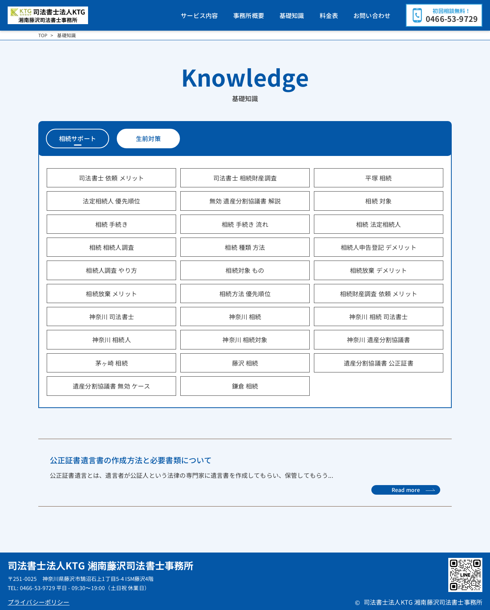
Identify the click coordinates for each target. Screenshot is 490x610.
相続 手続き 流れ (245, 224)
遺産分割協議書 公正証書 (378, 362)
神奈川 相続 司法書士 (378, 316)
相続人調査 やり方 (111, 270)
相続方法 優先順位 (244, 293)
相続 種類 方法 (245, 247)
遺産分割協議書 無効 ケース (111, 385)
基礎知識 (291, 15)
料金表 (329, 15)
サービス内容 (199, 15)
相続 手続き (111, 224)
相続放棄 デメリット (378, 270)
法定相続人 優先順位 (111, 200)
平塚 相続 (378, 177)
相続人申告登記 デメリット (378, 247)
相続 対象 (378, 200)
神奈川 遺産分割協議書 (378, 339)
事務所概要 (248, 15)
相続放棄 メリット (111, 293)
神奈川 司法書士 (111, 316)
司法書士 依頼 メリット (111, 177)
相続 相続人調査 (111, 247)
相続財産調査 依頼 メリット (378, 293)
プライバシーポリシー (39, 602)
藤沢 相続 (245, 362)
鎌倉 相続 (245, 385)
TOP (42, 35)
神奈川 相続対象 (244, 339)
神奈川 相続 (245, 316)
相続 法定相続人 (378, 224)
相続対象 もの (244, 270)
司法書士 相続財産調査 (245, 177)
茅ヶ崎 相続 (111, 362)
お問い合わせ (371, 15)
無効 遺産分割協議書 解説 (245, 200)
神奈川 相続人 (111, 339)
